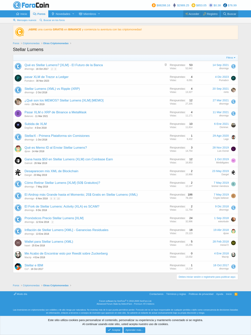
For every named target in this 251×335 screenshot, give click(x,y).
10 (58, 198)
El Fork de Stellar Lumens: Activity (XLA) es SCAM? (62, 206)
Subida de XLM (36, 124)
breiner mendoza (220, 186)
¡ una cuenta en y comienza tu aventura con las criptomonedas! (85, 29)
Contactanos (156, 294)
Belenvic (29, 116)
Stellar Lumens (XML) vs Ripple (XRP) (52, 89)
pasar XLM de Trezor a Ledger (47, 77)
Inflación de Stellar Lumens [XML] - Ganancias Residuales (66, 230)
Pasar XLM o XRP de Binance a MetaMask (56, 112)
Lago (226, 139)
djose (27, 151)
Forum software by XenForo (125, 301)
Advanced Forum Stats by (125, 304)
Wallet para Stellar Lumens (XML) (49, 241)
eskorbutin (223, 221)
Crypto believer (221, 198)
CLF (27, 269)
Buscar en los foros (54, 20)
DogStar (29, 128)
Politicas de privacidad (201, 294)
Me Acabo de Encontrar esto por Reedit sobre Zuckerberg (66, 253)
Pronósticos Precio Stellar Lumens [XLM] (54, 218)
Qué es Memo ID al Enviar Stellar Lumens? (56, 147)
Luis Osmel (223, 151)
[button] (73, 13)
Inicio (23, 13)
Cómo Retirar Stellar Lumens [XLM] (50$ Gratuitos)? (62, 183)
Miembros (89, 13)
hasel (27, 245)
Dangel (28, 175)
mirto (226, 92)
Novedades (63, 13)
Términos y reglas (176, 294)
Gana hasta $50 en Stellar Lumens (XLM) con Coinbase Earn (69, 159)
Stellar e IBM (34, 265)
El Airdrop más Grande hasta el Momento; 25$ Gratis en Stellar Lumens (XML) (81, 194)
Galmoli (28, 163)
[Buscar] (229, 13)
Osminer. (224, 127)
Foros (41, 13)
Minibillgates (222, 162)
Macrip (28, 257)
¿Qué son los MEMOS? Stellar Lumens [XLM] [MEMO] (64, 100)
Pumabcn (29, 80)
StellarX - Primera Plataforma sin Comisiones (57, 136)
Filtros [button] (229, 57)
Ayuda (219, 294)
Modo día (20, 294)
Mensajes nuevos (26, 20)
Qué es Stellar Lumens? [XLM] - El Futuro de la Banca (64, 65)
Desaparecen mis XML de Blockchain (51, 171)
